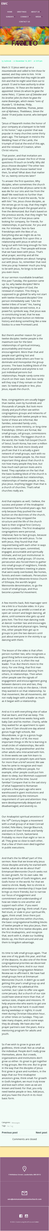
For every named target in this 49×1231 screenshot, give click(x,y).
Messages (16, 1123)
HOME (9, 12)
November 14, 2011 (24, 61)
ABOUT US (36, 12)
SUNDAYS (11, 17)
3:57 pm (39, 61)
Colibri (37, 1222)
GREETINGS (21, 12)
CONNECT (26, 17)
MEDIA (39, 17)
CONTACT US (24, 21)
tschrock (7, 61)
